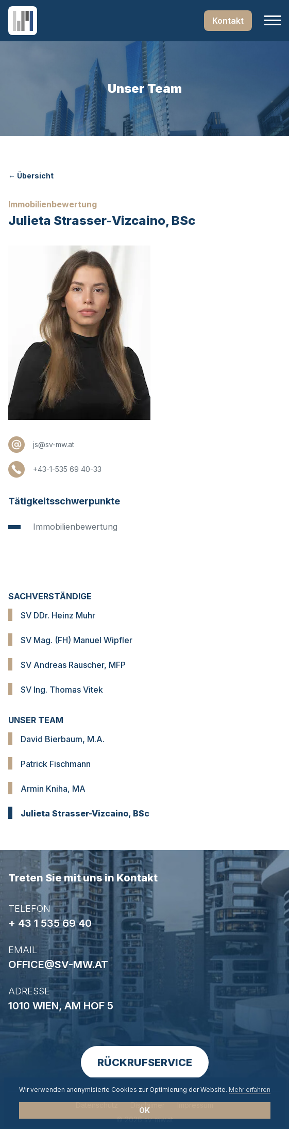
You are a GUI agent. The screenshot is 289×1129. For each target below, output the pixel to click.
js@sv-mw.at (53, 444)
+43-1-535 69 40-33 (67, 469)
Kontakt (228, 20)
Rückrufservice (144, 1062)
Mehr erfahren (249, 1089)
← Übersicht (31, 175)
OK (144, 1110)
